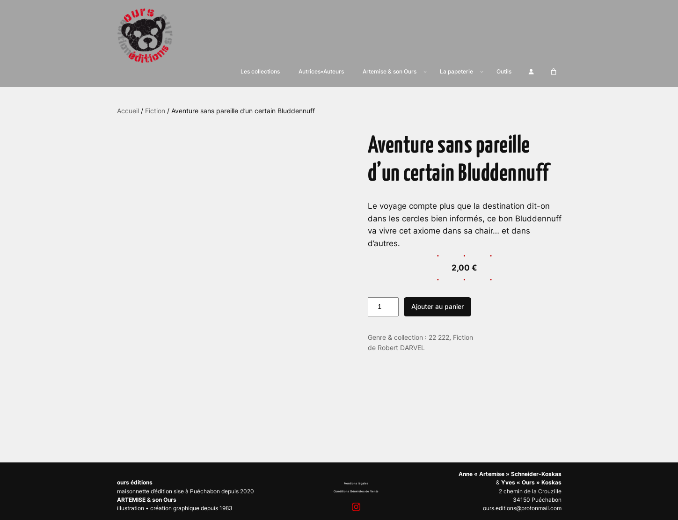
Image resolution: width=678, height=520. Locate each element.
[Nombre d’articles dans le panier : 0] (553, 72)
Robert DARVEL (401, 348)
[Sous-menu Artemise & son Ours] (425, 71)
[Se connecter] (531, 71)
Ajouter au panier (437, 306)
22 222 (439, 337)
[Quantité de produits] (383, 307)
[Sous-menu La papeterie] (481, 71)
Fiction (155, 111)
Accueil (128, 111)
